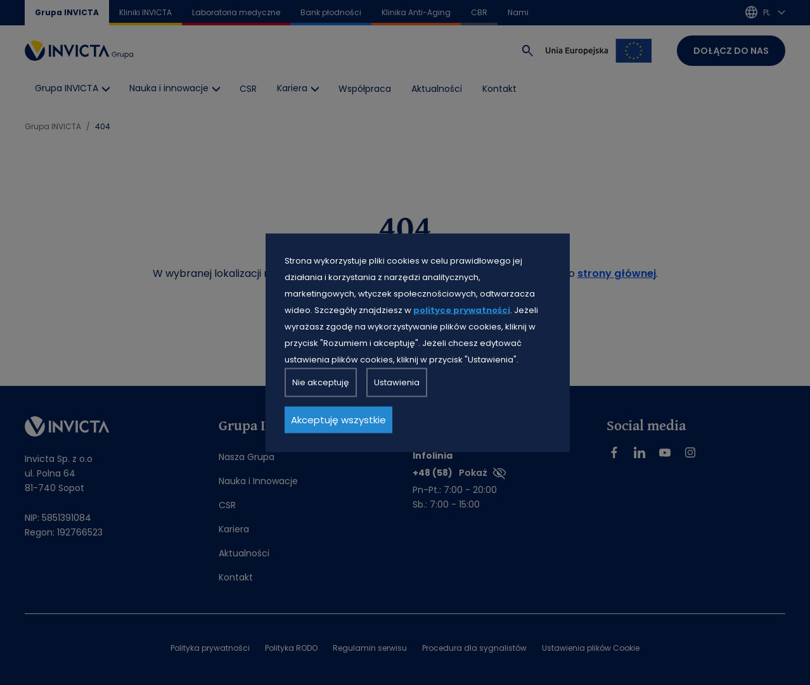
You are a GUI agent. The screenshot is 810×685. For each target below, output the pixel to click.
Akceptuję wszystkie (338, 419)
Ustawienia (397, 382)
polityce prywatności (461, 310)
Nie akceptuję (320, 382)
